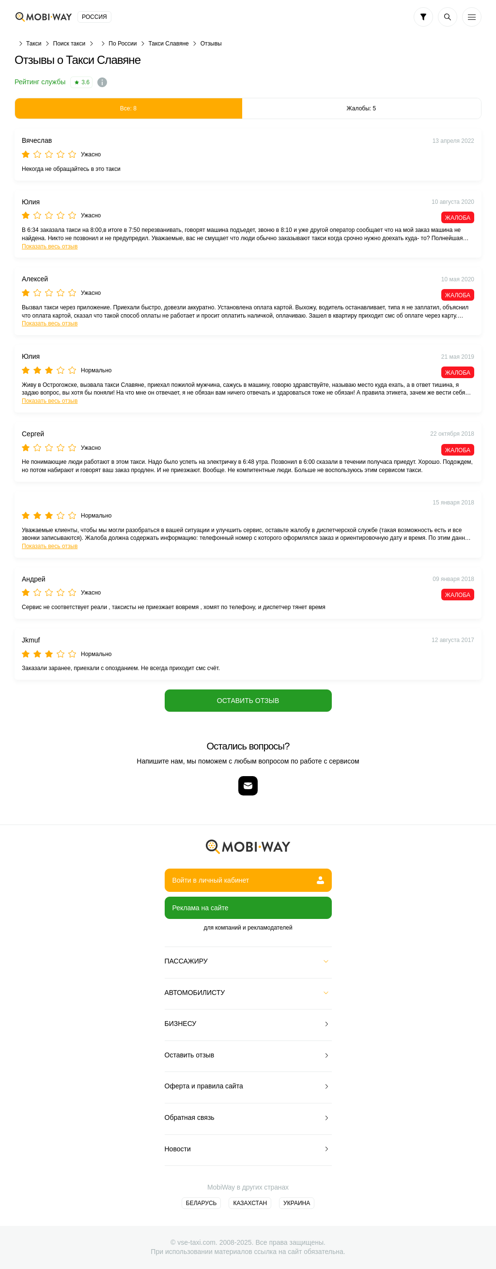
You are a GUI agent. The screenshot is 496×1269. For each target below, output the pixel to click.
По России (122, 43)
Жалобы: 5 (361, 108)
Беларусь (201, 1203)
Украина (296, 1203)
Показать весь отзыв (50, 246)
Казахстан (250, 1203)
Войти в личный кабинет (248, 880)
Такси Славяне (168, 43)
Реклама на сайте (200, 908)
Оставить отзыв (248, 700)
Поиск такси (69, 43)
